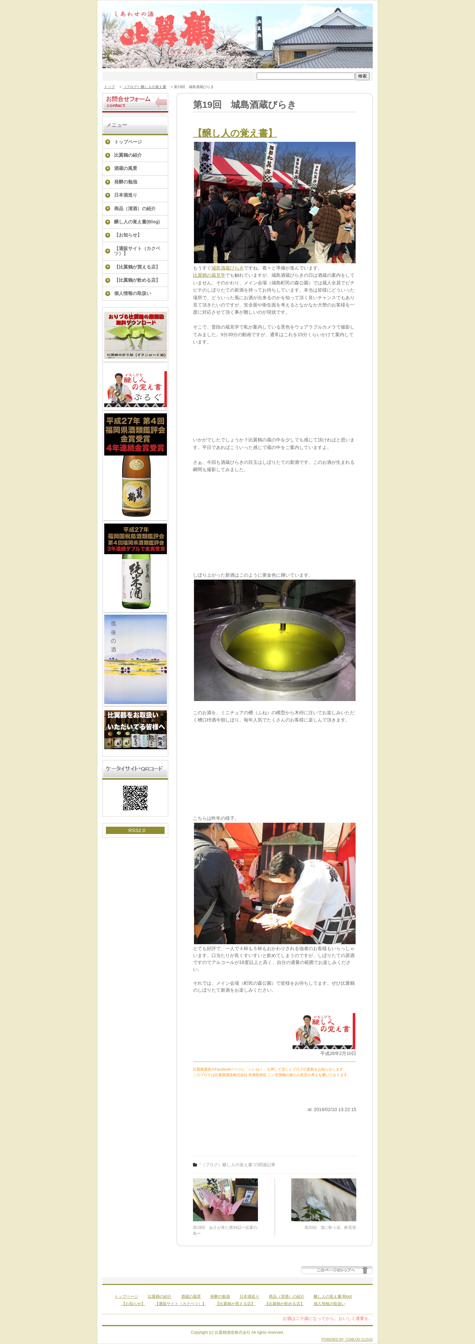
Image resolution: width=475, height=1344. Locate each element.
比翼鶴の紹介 (128, 155)
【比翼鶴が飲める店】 (137, 280)
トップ (109, 87)
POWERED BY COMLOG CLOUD (347, 1339)
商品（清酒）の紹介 (135, 208)
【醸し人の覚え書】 (235, 133)
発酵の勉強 (125, 181)
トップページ (128, 141)
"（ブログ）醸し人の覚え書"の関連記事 (237, 1164)
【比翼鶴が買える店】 (137, 267)
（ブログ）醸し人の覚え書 (144, 87)
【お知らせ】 (128, 235)
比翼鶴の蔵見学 (209, 275)
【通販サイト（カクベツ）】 (137, 251)
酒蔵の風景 (125, 168)
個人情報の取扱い (132, 293)
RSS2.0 (136, 830)
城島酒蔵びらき (227, 268)
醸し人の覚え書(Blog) (137, 221)
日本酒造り (125, 195)
